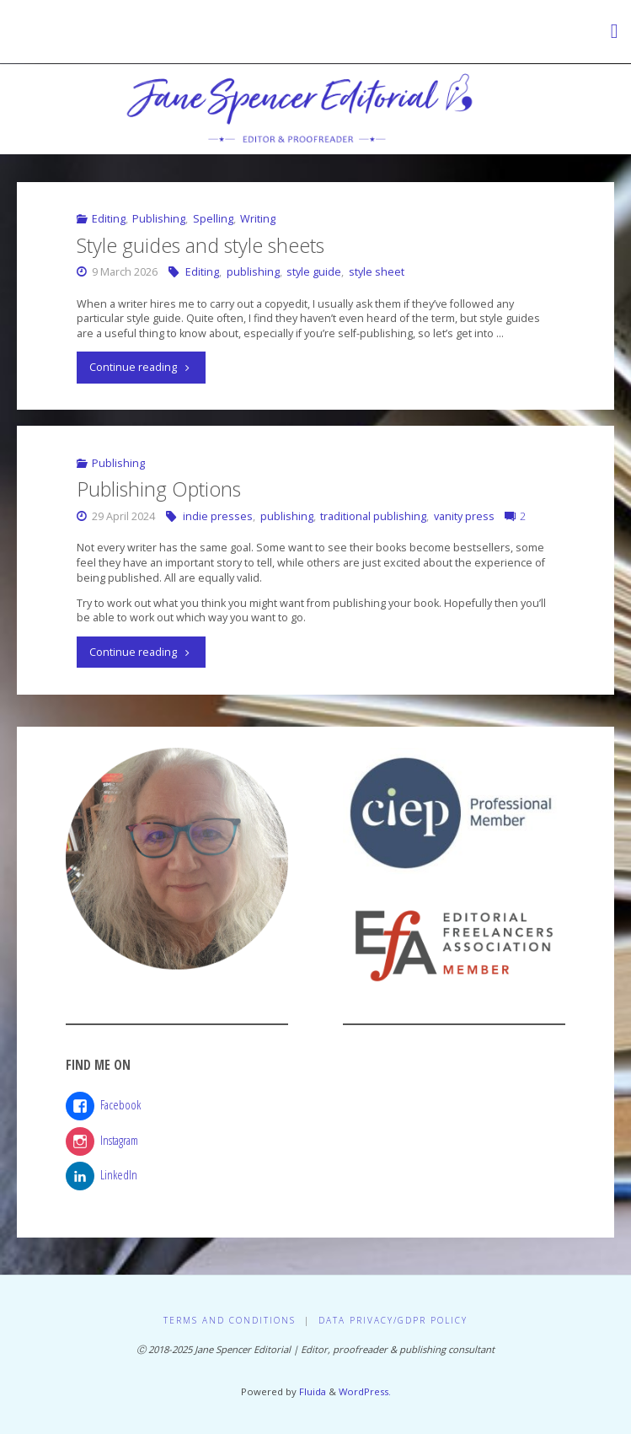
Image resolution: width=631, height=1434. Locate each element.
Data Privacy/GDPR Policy (393, 1320)
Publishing (158, 219)
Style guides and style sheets (200, 245)
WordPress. (365, 1391)
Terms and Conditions (229, 1320)
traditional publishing (373, 516)
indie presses (218, 516)
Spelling (213, 219)
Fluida (311, 1391)
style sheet (376, 272)
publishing (253, 272)
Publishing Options (159, 488)
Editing (109, 219)
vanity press (464, 516)
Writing (257, 219)
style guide (313, 272)
